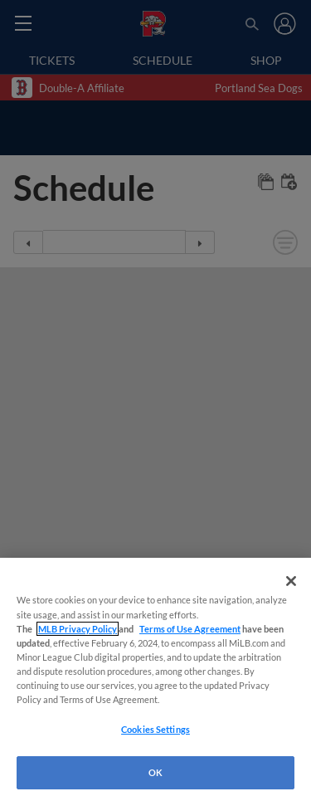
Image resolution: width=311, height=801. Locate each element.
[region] (155, 679)
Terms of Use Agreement (190, 628)
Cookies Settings (155, 729)
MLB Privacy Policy (77, 628)
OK (155, 772)
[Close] (291, 581)
